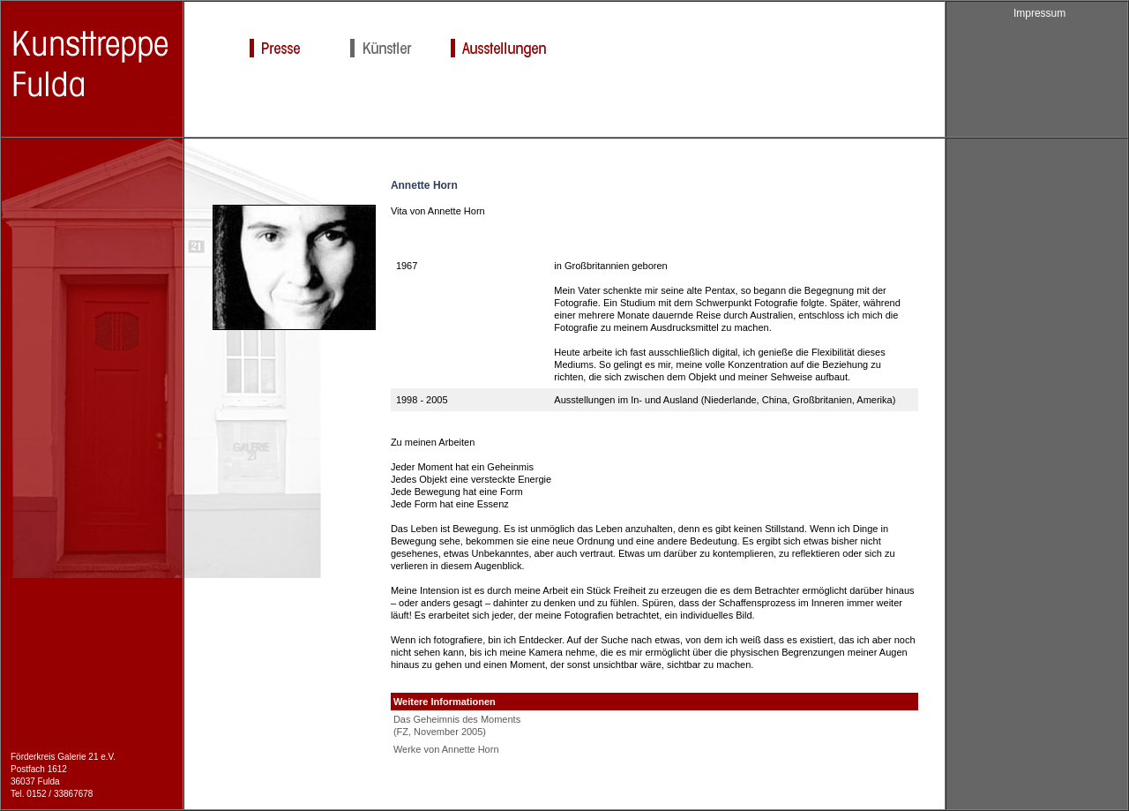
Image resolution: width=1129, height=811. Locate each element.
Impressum (1039, 13)
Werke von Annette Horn (446, 749)
